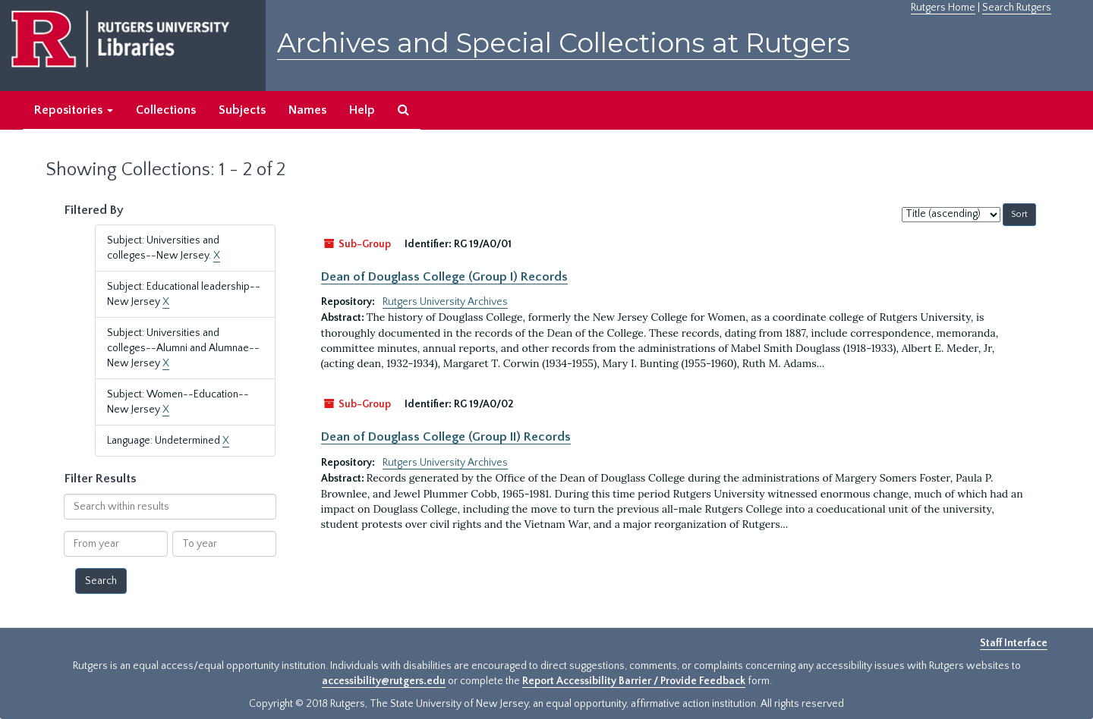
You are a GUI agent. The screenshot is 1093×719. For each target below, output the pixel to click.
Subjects (242, 110)
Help (362, 110)
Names (307, 110)
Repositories (73, 110)
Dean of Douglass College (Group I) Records (444, 277)
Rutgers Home (943, 8)
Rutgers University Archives (445, 302)
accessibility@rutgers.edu (384, 681)
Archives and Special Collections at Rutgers (563, 43)
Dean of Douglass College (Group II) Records (446, 437)
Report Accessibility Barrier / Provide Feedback (633, 681)
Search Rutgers (1016, 8)
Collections (166, 110)
